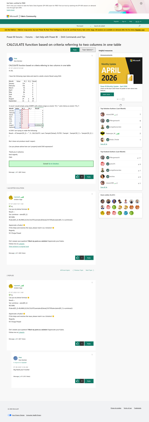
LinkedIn (21, 244)
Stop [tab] (123, 99)
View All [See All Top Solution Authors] (103, 144)
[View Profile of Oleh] (15, 58)
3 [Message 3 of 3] (19, 376)
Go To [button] (137, 21)
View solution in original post (19, 246)
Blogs (77, 16)
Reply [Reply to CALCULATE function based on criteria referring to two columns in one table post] (89, 177)
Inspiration (50, 16)
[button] (74, 50)
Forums (41, 16)
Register (116, 21)
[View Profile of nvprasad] (17, 197)
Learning (85, 16)
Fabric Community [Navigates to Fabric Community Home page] (28, 16)
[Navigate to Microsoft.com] (12, 16)
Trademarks (137, 408)
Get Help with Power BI (47, 36)
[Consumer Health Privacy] (33, 415)
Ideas (58, 16)
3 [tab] (119, 99)
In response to (19, 362)
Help (130, 21)
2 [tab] (118, 99)
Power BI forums (14, 36)
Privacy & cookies (116, 408)
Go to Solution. (54, 164)
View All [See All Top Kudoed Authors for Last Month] (103, 187)
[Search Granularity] (83, 26)
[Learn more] (107, 94)
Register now (139, 30)
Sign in (124, 21)
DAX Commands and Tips (73, 36)
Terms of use (128, 408)
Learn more (10, 10)
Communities (68, 16)
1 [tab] (117, 99)
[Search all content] (117, 26)
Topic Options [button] (87, 50)
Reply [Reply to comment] (89, 258)
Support (93, 16)
